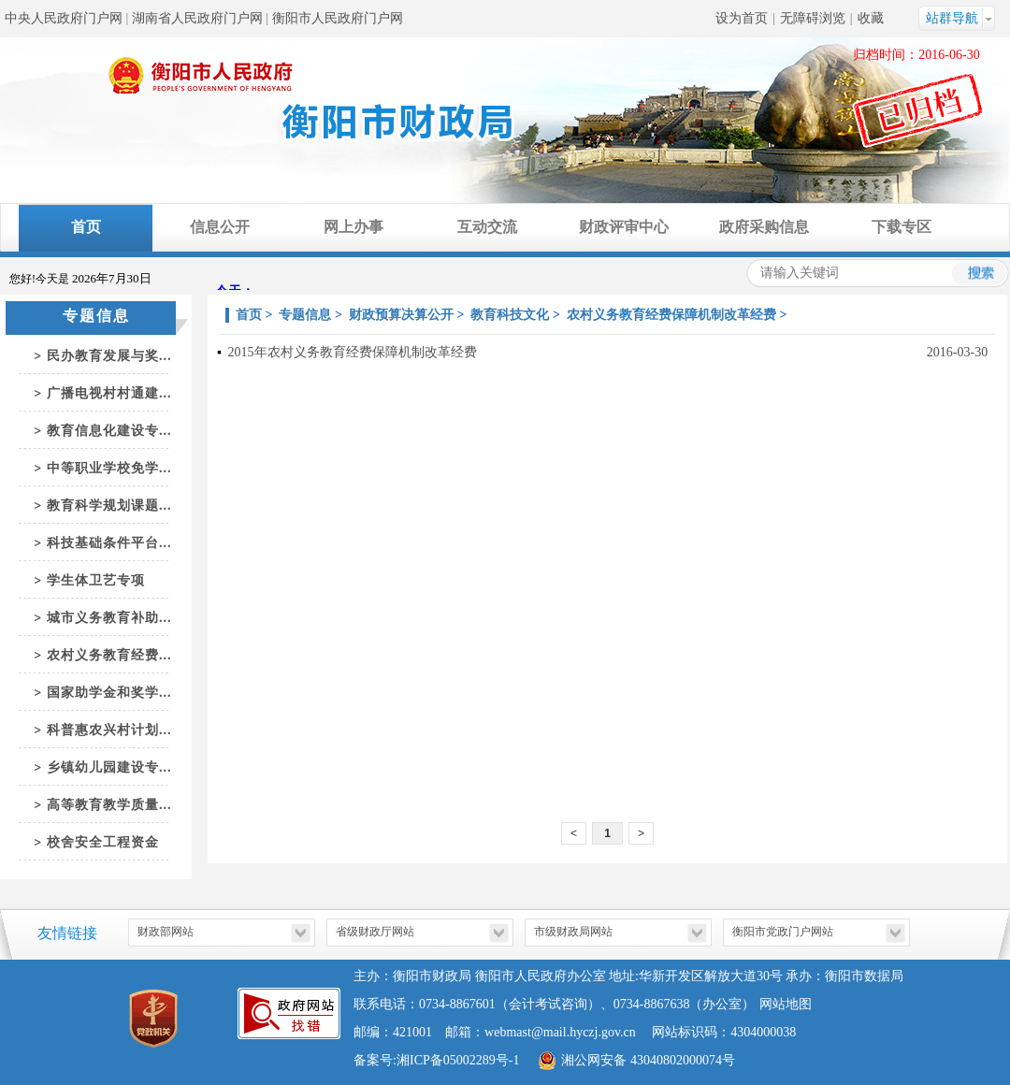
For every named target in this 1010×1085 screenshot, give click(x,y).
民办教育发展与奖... (109, 356)
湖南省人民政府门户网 (197, 18)
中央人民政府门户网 (64, 18)
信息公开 (220, 227)
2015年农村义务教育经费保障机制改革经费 (352, 352)
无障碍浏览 (812, 18)
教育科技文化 (509, 315)
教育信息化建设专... (109, 431)
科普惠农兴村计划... (109, 730)
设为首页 (741, 18)
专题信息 (305, 315)
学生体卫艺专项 (96, 580)
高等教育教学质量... (109, 805)
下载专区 (901, 227)
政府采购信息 (764, 227)
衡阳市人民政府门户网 (337, 18)
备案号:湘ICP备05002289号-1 (436, 1060)
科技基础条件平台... (109, 543)
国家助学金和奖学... (109, 693)
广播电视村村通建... (109, 393)
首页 (86, 227)
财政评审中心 (624, 227)
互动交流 (487, 227)
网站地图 (785, 1004)
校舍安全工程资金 (103, 842)
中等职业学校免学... (109, 468)
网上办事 (353, 227)
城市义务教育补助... (109, 618)
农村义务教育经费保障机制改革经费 (671, 315)
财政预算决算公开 (401, 315)
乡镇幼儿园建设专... (109, 767)
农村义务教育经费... (109, 655)
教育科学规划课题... (109, 506)
